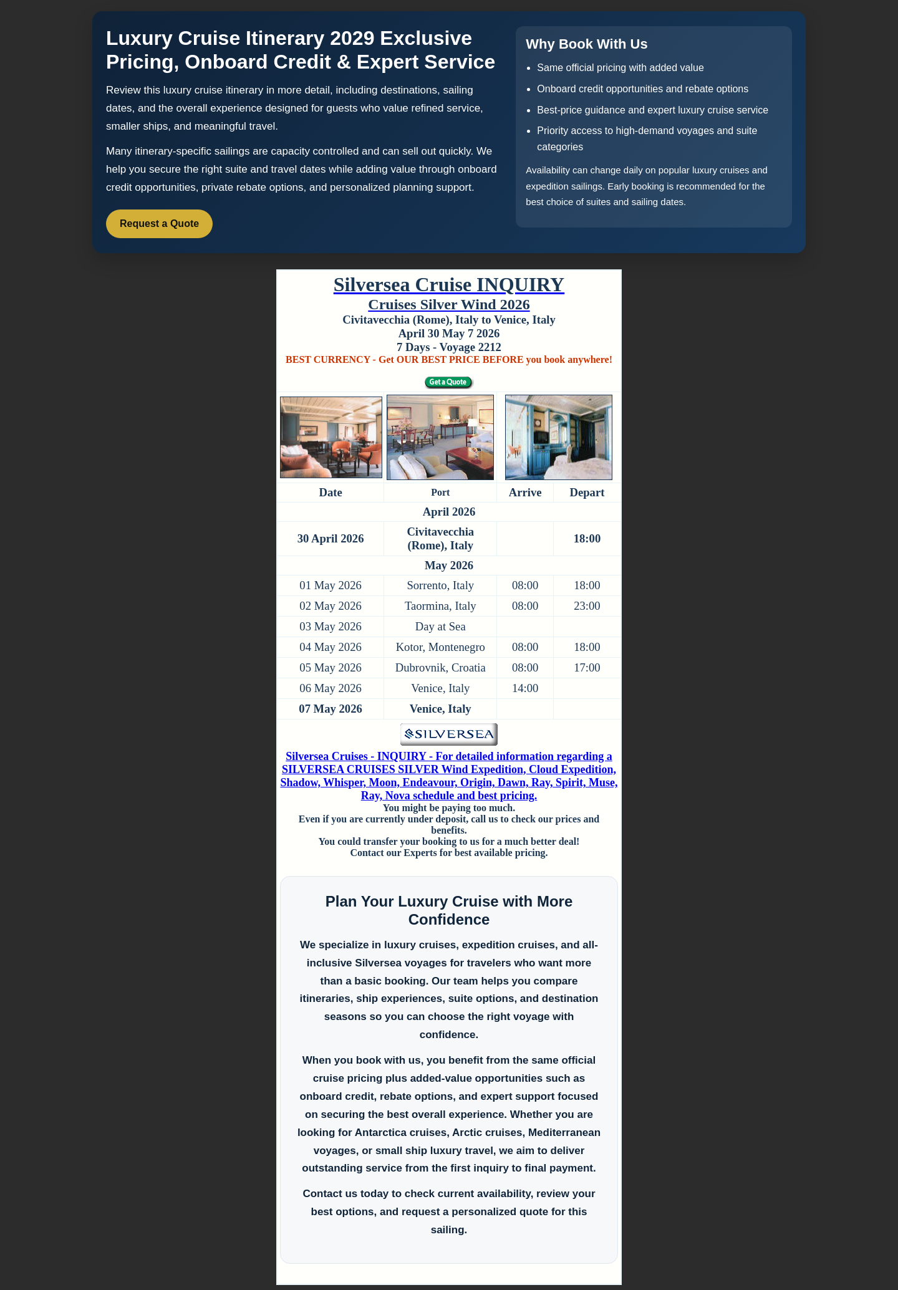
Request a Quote (159, 223)
